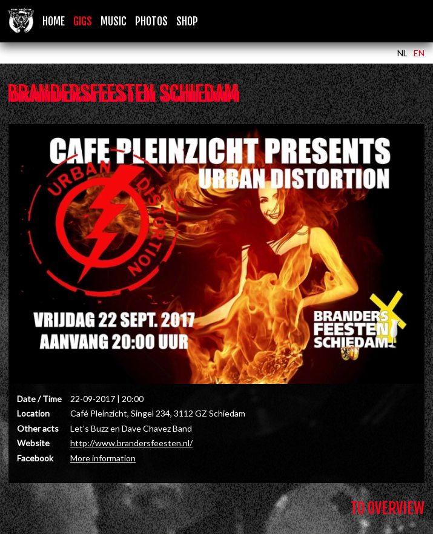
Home (53, 21)
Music (114, 21)
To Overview (388, 508)
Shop (187, 21)
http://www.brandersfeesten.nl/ (131, 443)
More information (103, 458)
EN (419, 53)
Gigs (82, 21)
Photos (151, 21)
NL (402, 53)
